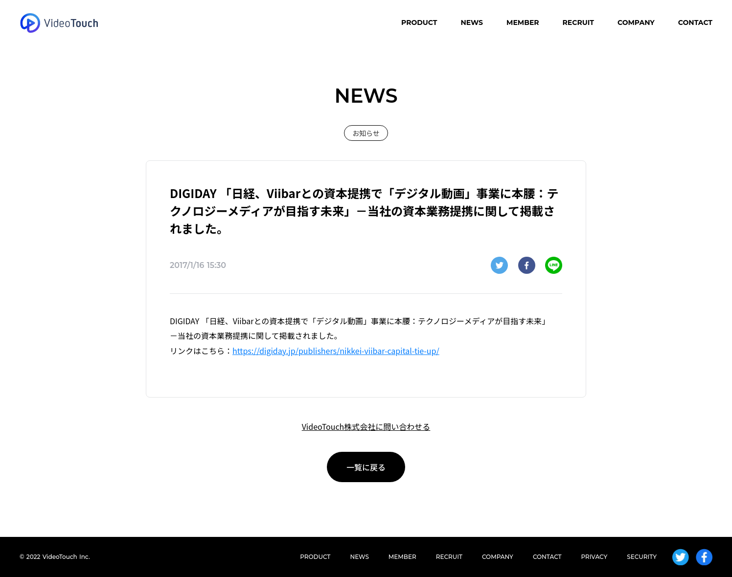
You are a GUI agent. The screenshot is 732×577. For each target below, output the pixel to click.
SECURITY (642, 556)
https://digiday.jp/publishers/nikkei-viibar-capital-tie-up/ (335, 350)
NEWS (471, 22)
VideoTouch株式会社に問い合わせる (366, 426)
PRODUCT (419, 22)
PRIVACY (594, 556)
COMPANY (636, 22)
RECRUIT (578, 22)
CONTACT (695, 22)
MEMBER (522, 22)
